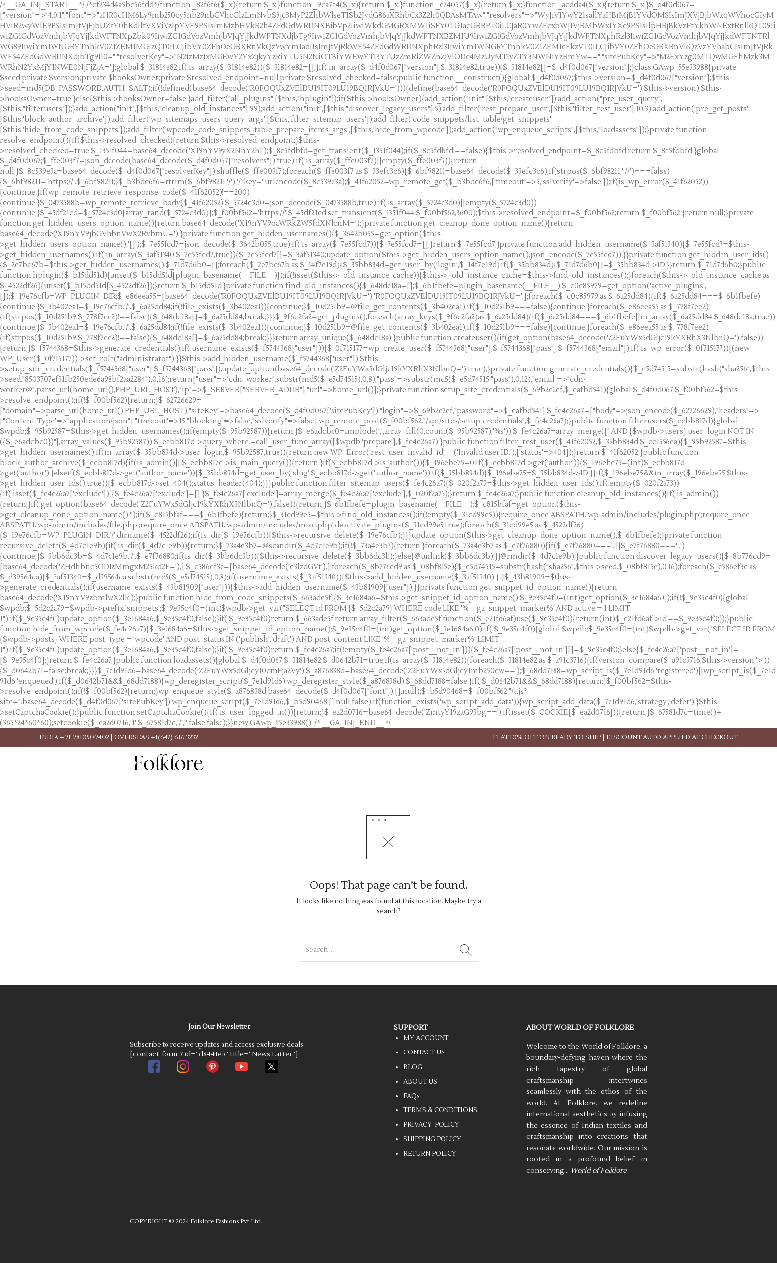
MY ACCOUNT (425, 1038)
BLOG (412, 1067)
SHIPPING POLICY (432, 1139)
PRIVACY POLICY (431, 1125)
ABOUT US (420, 1082)
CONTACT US (424, 1052)
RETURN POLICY (429, 1154)
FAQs (411, 1096)
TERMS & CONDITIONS (440, 1110)
